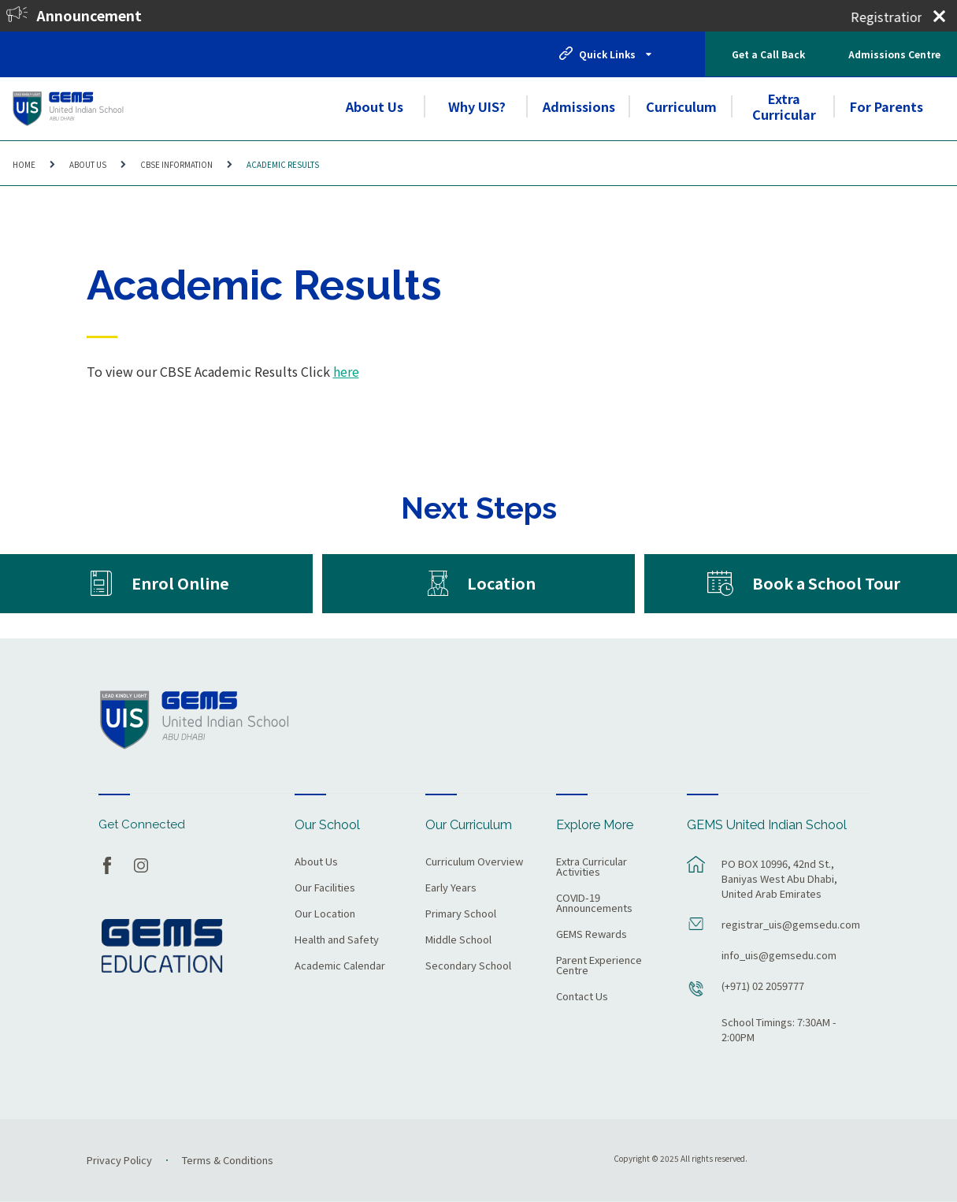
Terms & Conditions (227, 1159)
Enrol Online (180, 582)
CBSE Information (176, 164)
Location (501, 582)
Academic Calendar (340, 966)
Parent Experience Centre (599, 966)
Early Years (451, 888)
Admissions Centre (894, 54)
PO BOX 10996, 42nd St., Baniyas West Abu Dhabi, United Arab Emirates (779, 878)
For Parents (886, 106)
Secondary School (468, 966)
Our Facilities (325, 888)
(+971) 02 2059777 (762, 985)
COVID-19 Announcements (594, 903)
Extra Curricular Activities (591, 867)
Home (24, 164)
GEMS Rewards (591, 934)
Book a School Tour (826, 582)
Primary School (460, 914)
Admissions (579, 106)
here (346, 371)
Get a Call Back (768, 54)
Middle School (458, 940)
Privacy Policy (119, 1159)
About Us (374, 106)
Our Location (325, 914)
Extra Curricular (784, 107)
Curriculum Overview (474, 862)
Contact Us (582, 997)
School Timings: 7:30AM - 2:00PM (778, 1029)
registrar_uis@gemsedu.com (788, 924)
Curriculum (681, 106)
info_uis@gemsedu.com (778, 954)
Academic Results (283, 164)
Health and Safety (337, 940)
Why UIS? (477, 106)
